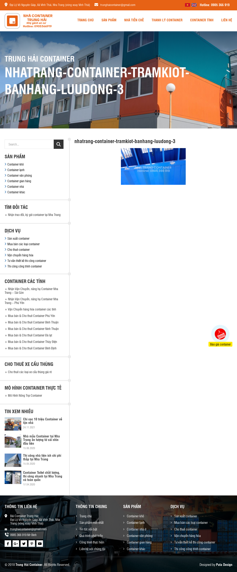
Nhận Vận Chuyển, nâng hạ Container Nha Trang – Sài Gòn (31, 291)
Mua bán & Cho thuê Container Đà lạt (30, 335)
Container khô (15, 164)
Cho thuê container (18, 249)
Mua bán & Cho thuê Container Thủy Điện (32, 342)
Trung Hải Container (29, 564)
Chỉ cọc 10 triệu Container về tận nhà (42, 421)
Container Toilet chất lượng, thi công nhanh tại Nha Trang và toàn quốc (42, 476)
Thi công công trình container (24, 266)
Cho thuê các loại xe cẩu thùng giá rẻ (30, 372)
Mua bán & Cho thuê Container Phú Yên (31, 316)
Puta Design (224, 564)
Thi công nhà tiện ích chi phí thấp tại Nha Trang (42, 457)
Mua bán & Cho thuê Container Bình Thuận (33, 322)
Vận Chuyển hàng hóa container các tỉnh (32, 309)
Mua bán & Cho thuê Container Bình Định (32, 348)
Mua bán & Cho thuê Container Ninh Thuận (33, 329)
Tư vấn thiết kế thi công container (26, 260)
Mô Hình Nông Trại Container (25, 395)
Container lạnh (15, 170)
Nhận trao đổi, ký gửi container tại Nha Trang (34, 215)
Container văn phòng (19, 175)
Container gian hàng (19, 181)
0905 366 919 (220, 4)
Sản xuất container (18, 238)
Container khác (16, 192)
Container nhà (15, 186)
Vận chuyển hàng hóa (20, 255)
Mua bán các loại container (23, 244)
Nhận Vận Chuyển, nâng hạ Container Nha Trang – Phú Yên (31, 301)
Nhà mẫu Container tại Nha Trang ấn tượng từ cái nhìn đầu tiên (41, 440)
